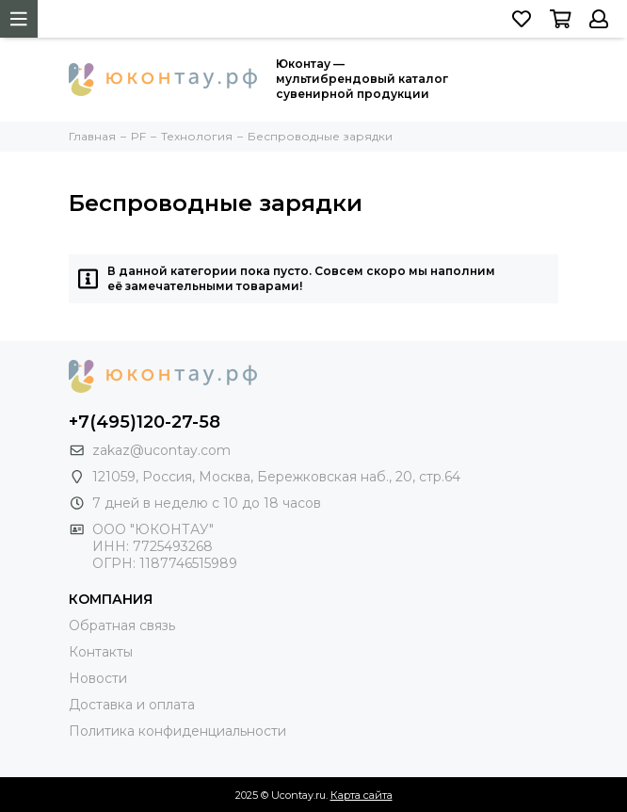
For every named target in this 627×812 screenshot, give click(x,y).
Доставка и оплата (132, 704)
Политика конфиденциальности (177, 731)
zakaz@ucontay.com (161, 450)
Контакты (101, 651)
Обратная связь (122, 625)
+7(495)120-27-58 (144, 422)
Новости (98, 678)
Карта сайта (361, 795)
